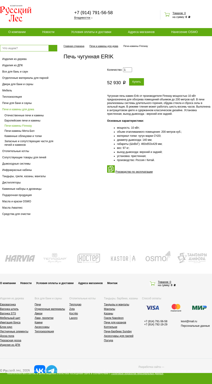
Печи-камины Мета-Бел (19, 130)
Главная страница (74, 46)
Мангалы (109, 309)
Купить (136, 81)
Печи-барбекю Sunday (118, 331)
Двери (38, 313)
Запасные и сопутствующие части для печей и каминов (28, 143)
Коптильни (110, 327)
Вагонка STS (8, 313)
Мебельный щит (10, 318)
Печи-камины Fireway (18, 125)
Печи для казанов (115, 322)
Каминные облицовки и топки (23, 136)
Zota (72, 309)
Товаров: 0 (179, 13)
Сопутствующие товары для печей (24, 157)
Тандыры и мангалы (116, 304)
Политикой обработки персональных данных (137, 373)
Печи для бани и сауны (17, 103)
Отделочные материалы (50, 309)
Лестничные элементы (14, 331)
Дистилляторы (11, 182)
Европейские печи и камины (22, 120)
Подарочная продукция (17, 195)
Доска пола (7, 336)
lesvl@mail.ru (189, 321)
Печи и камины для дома (18, 109)
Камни (38, 322)
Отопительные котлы (15, 151)
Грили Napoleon (114, 318)
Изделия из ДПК (12, 65)
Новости (48, 32)
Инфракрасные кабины (17, 170)
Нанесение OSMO (184, 32)
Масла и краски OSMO (16, 201)
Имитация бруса (10, 322)
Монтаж (112, 283)
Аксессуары (42, 327)
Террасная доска (10, 340)
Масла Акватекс (12, 207)
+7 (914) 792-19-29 (155, 324)
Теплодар (75, 304)
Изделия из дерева (14, 59)
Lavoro (73, 318)
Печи (38, 304)
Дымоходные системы (16, 163)
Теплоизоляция (12, 96)
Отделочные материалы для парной (25, 77)
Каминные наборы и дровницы (22, 188)
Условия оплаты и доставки (91, 32)
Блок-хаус (6, 327)
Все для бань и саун (15, 71)
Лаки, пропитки (44, 318)
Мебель (7, 90)
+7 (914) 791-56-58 (93, 12)
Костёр (73, 313)
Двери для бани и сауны (17, 84)
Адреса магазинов (141, 32)
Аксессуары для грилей (118, 336)
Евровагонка (8, 304)
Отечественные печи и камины (24, 115)
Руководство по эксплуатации (134, 171)
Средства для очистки (16, 214)
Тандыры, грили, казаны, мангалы (24, 176)
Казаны (108, 313)
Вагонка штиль (9, 309)
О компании (17, 32)
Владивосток (82, 17)
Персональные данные (195, 325)
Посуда (108, 340)
